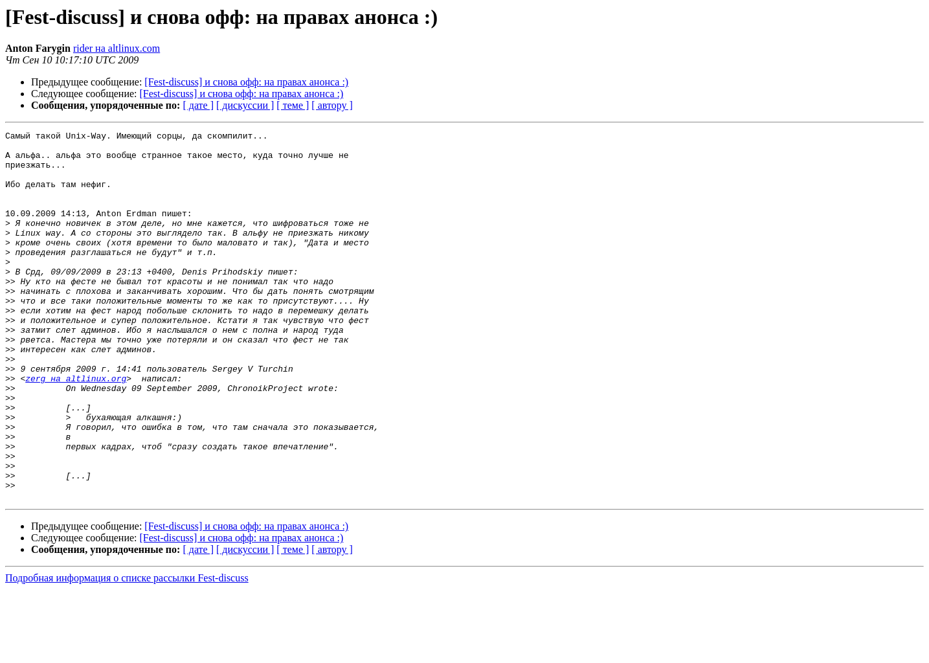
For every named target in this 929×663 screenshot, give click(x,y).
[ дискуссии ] (245, 105)
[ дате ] (198, 105)
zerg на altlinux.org (75, 428)
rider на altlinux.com (116, 48)
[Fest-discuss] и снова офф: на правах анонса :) (246, 81)
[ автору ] (331, 105)
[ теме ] (292, 105)
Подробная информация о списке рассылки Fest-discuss (127, 651)
